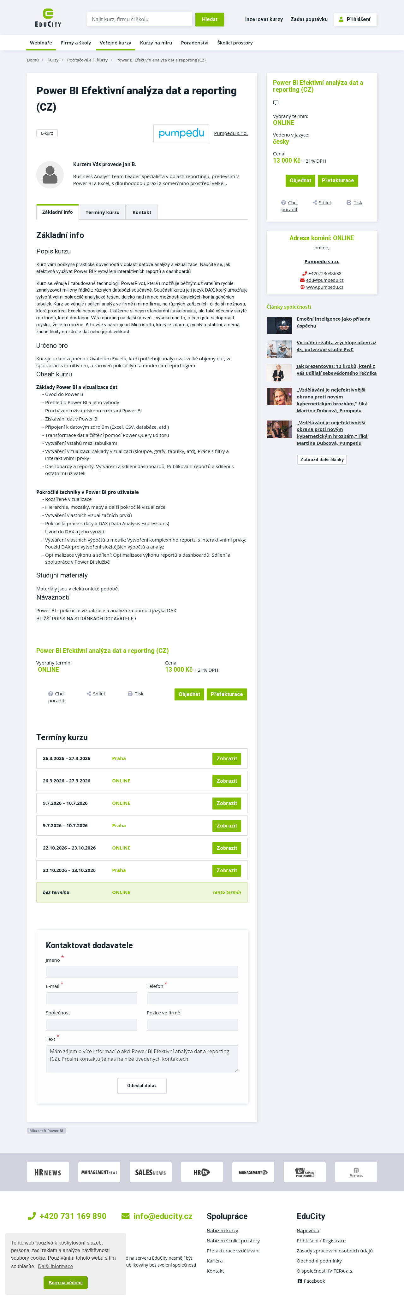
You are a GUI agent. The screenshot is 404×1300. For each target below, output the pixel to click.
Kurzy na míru (156, 42)
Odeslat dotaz (142, 1085)
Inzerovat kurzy (264, 19)
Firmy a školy (76, 42)
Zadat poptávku (309, 19)
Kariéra (215, 1260)
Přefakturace (227, 694)
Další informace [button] (55, 1266)
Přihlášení (354, 19)
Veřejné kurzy (115, 42)
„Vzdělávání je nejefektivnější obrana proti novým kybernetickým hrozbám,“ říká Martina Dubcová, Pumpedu (332, 400)
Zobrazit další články (322, 459)
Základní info (57, 212)
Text (52, 1039)
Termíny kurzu (103, 212)
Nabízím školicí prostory (233, 1240)
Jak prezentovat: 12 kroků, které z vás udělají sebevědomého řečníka (337, 369)
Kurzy (53, 60)
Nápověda (308, 1230)
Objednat (189, 694)
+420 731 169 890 (67, 1216)
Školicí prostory (234, 42)
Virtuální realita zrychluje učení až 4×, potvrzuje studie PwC (336, 345)
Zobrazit (227, 759)
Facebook (311, 1281)
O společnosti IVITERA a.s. (325, 1271)
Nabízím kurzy (222, 1230)
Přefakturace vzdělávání (233, 1250)
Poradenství (195, 42)
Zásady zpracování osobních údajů (335, 1250)
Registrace (334, 1240)
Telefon (157, 986)
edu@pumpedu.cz (325, 280)
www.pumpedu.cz (324, 287)
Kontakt (142, 212)
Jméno (55, 960)
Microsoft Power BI (46, 1130)
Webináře (41, 42)
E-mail (54, 986)
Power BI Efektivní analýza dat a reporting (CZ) (161, 60)
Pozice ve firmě (163, 1012)
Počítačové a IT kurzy (87, 60)
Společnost (58, 1012)
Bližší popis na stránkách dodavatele (86, 619)
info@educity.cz (157, 1216)
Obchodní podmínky (319, 1260)
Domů (33, 60)
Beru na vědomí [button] (66, 1282)
